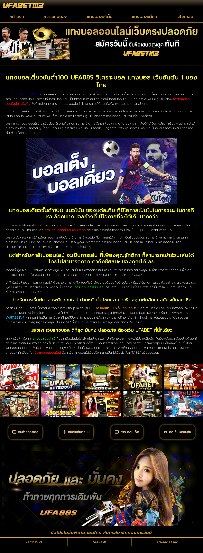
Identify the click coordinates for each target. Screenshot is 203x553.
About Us (99, 548)
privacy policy (167, 548)
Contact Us (34, 548)
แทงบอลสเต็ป (100, 16)
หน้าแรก (17, 16)
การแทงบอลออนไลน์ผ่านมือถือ (65, 230)
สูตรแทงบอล (55, 16)
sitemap (185, 16)
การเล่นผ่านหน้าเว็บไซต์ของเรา (116, 308)
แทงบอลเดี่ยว (144, 16)
